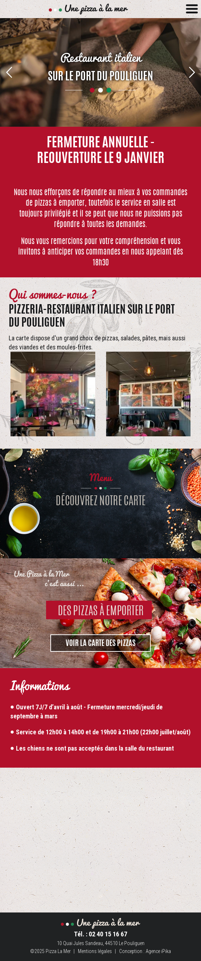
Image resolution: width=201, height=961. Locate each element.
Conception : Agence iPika (145, 951)
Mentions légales (95, 951)
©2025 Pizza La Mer (50, 951)
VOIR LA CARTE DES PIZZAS (100, 643)
